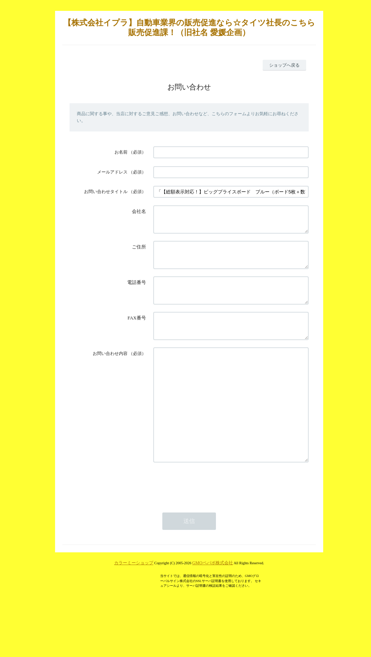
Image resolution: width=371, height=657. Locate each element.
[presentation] (208, 523)
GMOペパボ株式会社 (212, 601)
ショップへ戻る (284, 65)
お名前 (121, 152)
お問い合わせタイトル (106, 191)
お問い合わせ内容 (110, 370)
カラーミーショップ (133, 601)
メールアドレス (112, 172)
